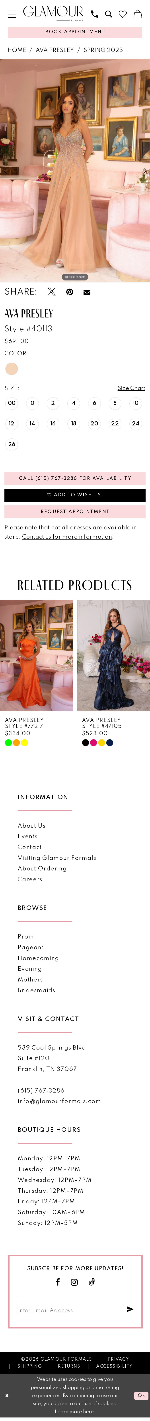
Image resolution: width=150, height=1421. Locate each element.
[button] (12, 14)
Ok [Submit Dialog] (141, 1399)
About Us (31, 829)
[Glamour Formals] (53, 14)
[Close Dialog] (7, 1399)
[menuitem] (12, 14)
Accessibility (114, 1370)
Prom (26, 940)
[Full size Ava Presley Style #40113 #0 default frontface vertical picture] (75, 171)
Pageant (31, 951)
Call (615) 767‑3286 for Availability (75, 479)
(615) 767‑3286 (41, 1094)
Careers (30, 883)
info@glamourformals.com (59, 1105)
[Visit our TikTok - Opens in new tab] (92, 1285)
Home (17, 51)
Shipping (30, 1370)
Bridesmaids (36, 994)
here (88, 1415)
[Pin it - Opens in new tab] (69, 292)
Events (27, 840)
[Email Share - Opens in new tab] (87, 292)
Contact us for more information (67, 540)
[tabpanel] (75, 171)
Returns (69, 1370)
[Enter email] (46, 1313)
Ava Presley (55, 51)
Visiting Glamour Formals (57, 861)
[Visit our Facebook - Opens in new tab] (58, 1285)
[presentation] (36, 659)
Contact (30, 850)
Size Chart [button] (131, 389)
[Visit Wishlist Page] (122, 14)
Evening (30, 972)
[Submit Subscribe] (130, 1313)
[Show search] (108, 14)
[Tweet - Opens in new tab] (51, 292)
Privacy (118, 1363)
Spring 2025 (103, 51)
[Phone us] (95, 14)
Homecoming (38, 962)
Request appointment (75, 514)
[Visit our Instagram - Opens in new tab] (74, 1285)
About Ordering (42, 872)
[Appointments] (75, 32)
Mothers (30, 983)
